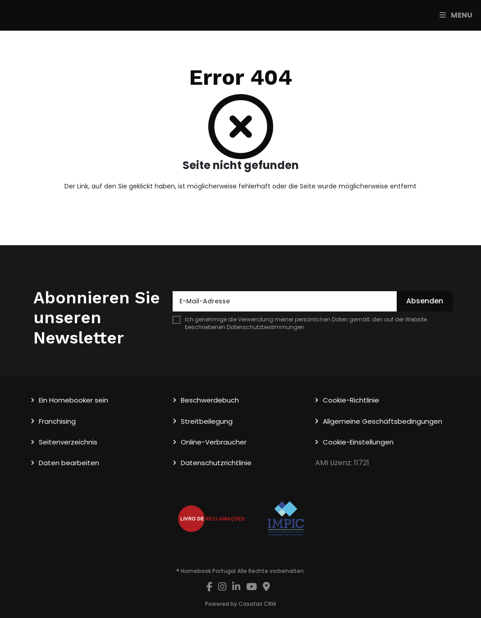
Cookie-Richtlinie (351, 400)
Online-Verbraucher (214, 442)
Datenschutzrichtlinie (216, 462)
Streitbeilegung (207, 421)
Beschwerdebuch (210, 400)
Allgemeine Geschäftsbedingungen (382, 421)
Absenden (424, 301)
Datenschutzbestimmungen (265, 327)
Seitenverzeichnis (68, 442)
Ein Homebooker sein (73, 400)
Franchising (57, 421)
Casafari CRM (257, 604)
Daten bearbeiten (69, 462)
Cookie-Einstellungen (358, 442)
